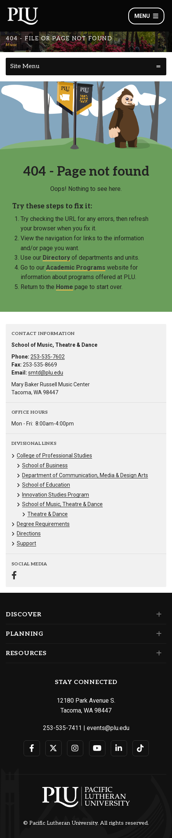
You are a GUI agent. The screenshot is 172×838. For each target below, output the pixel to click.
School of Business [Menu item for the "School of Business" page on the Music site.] (45, 465)
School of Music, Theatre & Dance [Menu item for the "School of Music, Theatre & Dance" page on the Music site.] (62, 504)
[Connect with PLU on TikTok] (140, 748)
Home (64, 286)
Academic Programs (75, 267)
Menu (146, 16)
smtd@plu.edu (45, 373)
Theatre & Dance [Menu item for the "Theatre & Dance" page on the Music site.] (47, 514)
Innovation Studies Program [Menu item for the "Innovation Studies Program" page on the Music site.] (55, 495)
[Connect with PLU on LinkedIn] (119, 748)
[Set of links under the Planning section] (157, 633)
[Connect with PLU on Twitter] (53, 748)
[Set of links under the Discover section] (157, 614)
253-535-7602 (47, 357)
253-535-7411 (62, 728)
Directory (56, 257)
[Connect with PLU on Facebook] (32, 748)
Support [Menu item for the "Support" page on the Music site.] (26, 543)
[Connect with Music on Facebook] (14, 576)
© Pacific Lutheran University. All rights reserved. (86, 823)
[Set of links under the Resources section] (157, 653)
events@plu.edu (108, 728)
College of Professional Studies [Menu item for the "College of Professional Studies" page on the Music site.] (54, 455)
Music (11, 45)
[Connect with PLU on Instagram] (75, 748)
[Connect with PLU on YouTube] (97, 748)
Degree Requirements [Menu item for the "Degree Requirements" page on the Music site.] (43, 524)
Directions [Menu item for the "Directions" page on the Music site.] (29, 533)
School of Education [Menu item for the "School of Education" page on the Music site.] (46, 485)
